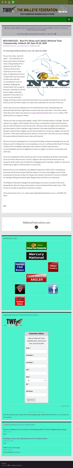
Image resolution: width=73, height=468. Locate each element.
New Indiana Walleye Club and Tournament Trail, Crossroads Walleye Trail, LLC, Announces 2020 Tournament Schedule (37, 29)
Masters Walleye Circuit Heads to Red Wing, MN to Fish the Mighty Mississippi (34, 429)
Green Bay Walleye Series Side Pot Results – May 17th (35, 34)
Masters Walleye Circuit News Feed (20, 425)
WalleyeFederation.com (12, 46)
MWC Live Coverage (11, 447)
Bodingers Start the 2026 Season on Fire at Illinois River (25, 438)
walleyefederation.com (15, 193)
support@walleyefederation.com (44, 113)
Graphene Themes (16, 465)
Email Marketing (33, 412)
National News (25, 46)
